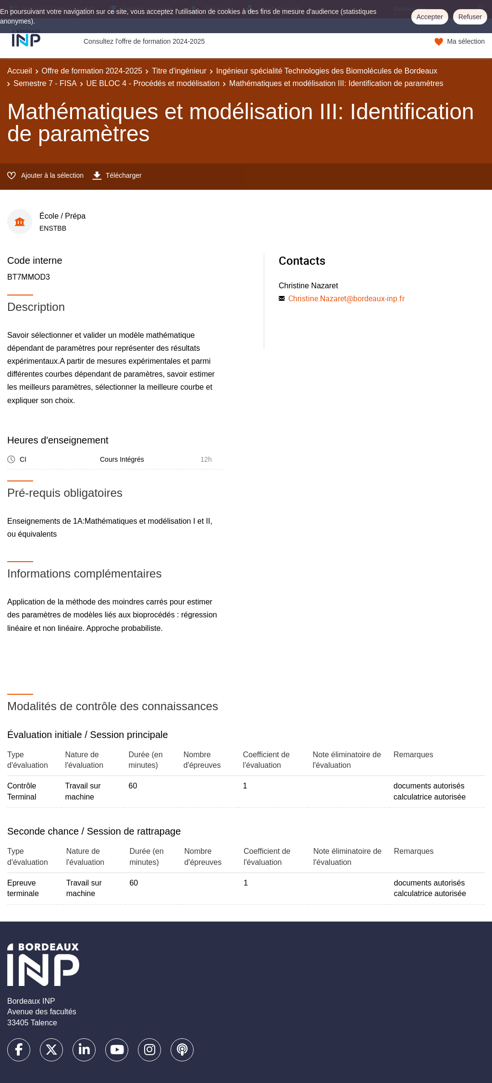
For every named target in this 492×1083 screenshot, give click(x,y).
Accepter (430, 17)
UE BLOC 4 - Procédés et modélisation (153, 83)
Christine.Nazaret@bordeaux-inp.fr (346, 298)
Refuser (470, 17)
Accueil (19, 71)
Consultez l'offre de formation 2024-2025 (144, 41)
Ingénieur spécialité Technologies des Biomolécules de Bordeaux (326, 71)
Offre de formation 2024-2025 (92, 71)
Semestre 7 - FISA (45, 83)
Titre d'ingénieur (179, 71)
